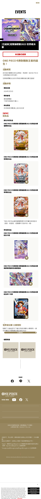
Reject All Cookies (33, 490)
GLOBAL (6, 405)
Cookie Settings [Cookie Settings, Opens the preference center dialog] (34, 493)
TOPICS (4, 424)
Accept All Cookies (33, 488)
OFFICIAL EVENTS (6, 41)
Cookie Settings (20, 462)
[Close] (37, 484)
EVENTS (4, 435)
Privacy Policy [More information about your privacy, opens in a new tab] (19, 498)
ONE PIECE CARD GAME (7, 2)
